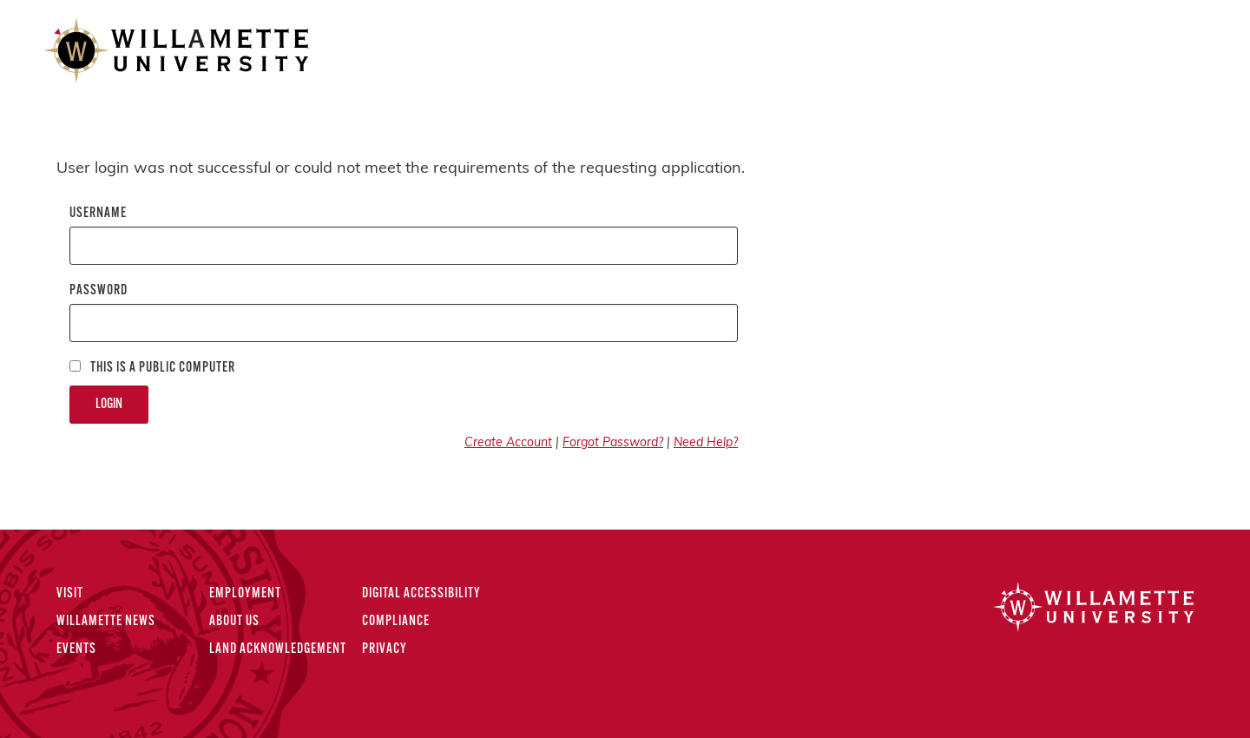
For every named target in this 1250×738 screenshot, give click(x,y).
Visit (69, 594)
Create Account (508, 443)
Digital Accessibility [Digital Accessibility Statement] (421, 594)
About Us (234, 622)
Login (108, 405)
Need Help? (706, 443)
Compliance (396, 622)
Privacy (384, 649)
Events (76, 649)
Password (98, 291)
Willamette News (105, 622)
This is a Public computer (152, 367)
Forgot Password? (612, 443)
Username (98, 214)
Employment (245, 594)
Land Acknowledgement (277, 649)
